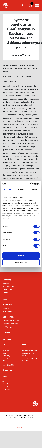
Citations (6, 308)
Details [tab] (21, 190)
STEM (5, 299)
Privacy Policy (13, 417)
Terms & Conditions (27, 417)
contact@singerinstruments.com (12, 336)
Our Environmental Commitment (9, 287)
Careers (5, 292)
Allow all (21, 255)
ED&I (4, 296)
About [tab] (34, 190)
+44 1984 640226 (8, 339)
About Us (6, 283)
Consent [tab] (7, 190)
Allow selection (21, 262)
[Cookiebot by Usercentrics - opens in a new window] (30, 183)
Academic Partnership (10, 323)
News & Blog (7, 311)
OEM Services (7, 327)
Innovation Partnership (11, 320)
